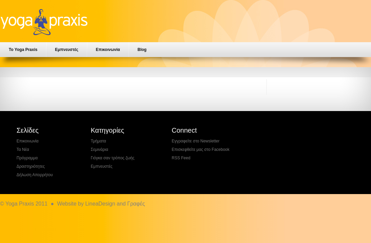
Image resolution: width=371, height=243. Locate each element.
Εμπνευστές (66, 49)
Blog (142, 49)
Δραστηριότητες (31, 166)
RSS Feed (181, 158)
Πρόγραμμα (27, 158)
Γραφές (136, 204)
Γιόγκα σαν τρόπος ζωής (113, 158)
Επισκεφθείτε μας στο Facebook (200, 149)
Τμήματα (98, 141)
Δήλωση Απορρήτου (35, 174)
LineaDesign (100, 204)
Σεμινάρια (99, 149)
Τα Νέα (23, 149)
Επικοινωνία (108, 49)
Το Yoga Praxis (23, 49)
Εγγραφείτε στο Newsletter (196, 141)
